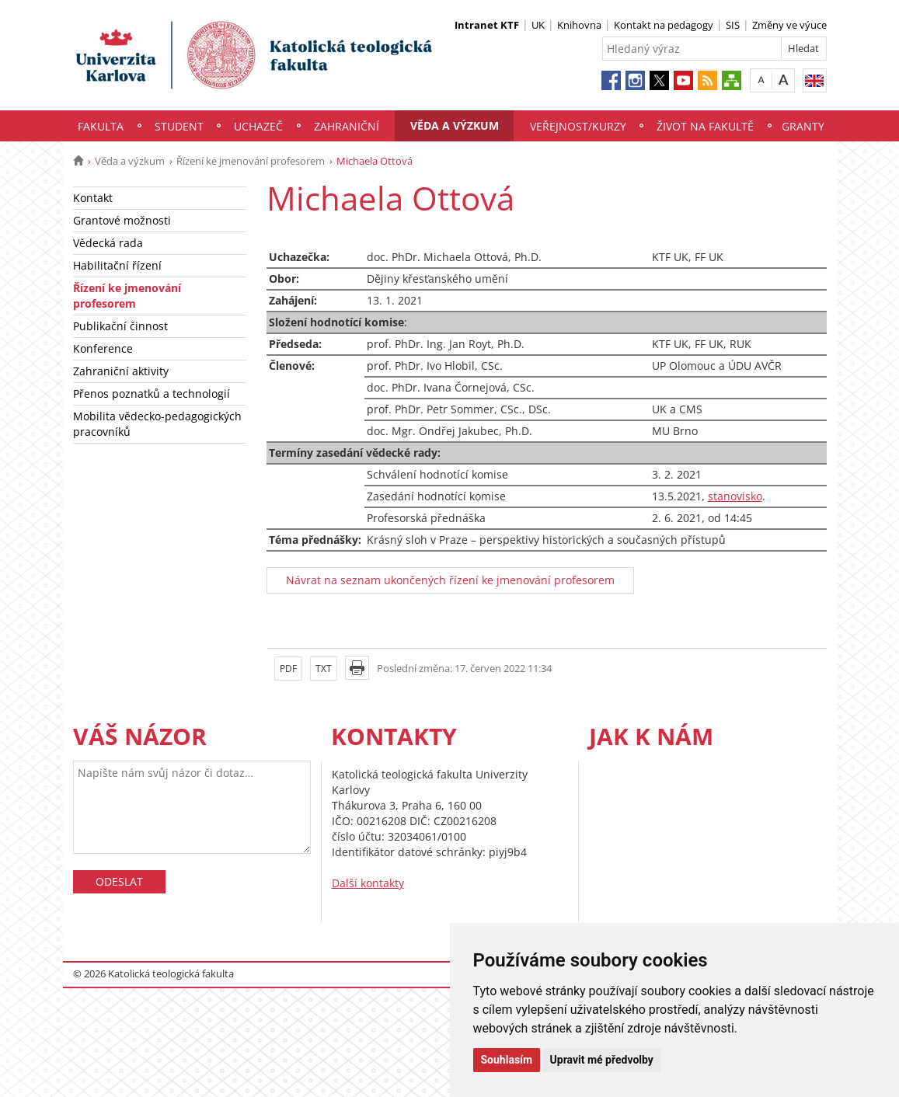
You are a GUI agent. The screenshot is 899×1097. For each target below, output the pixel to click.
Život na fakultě (705, 126)
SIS (733, 25)
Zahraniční (346, 126)
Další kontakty (368, 883)
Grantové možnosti (122, 220)
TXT (323, 668)
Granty (803, 126)
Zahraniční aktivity (121, 371)
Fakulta (101, 126)
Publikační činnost (120, 326)
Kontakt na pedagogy (663, 25)
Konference (103, 348)
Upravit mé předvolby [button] (601, 1059)
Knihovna (579, 25)
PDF (288, 668)
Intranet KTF (487, 25)
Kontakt (93, 197)
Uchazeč (258, 126)
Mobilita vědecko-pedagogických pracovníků (157, 424)
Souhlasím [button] (507, 1059)
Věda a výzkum (454, 125)
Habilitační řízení (117, 265)
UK (538, 25)
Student (179, 126)
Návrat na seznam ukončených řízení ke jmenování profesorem (450, 580)
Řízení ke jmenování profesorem (250, 161)
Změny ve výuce (789, 25)
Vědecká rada (108, 242)
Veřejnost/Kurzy (578, 126)
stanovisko (735, 496)
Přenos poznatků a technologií (151, 393)
